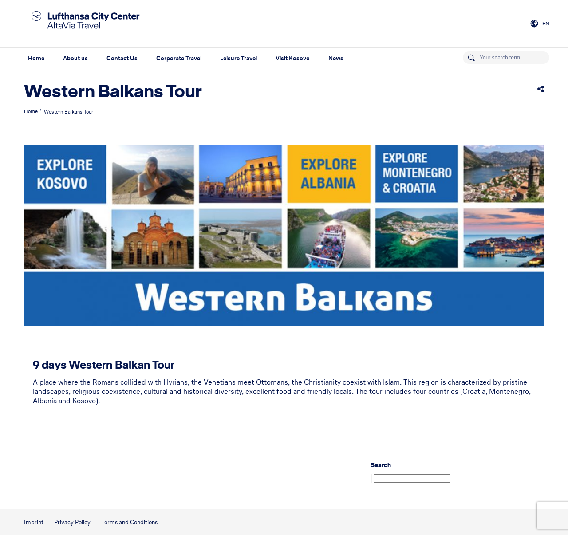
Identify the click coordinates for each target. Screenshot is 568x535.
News (335, 58)
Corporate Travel (178, 58)
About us (75, 58)
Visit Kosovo (293, 58)
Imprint (33, 522)
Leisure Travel (238, 58)
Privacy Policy (72, 522)
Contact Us (122, 58)
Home (36, 58)
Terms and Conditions (129, 522)
